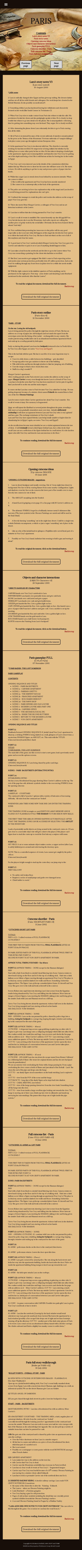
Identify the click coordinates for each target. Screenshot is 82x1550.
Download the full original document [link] (41, 296)
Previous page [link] (25, 64)
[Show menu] (6, 4)
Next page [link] (56, 64)
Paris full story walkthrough (41, 54)
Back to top (69, 286)
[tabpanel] (41, 21)
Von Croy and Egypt (43, 349)
